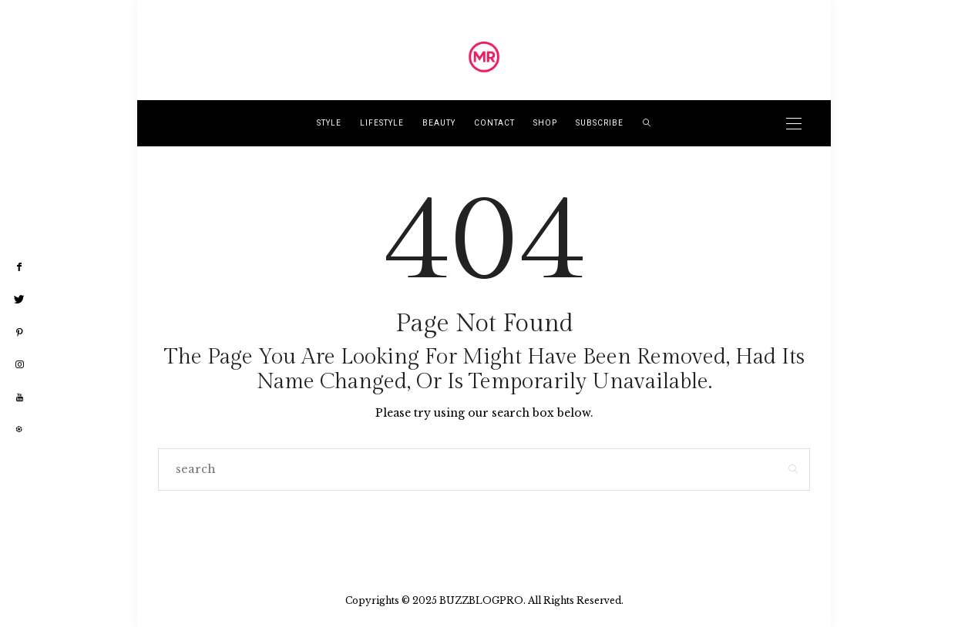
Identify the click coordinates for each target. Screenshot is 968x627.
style (329, 123)
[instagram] (19, 365)
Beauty (438, 123)
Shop (545, 123)
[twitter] (19, 299)
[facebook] (19, 267)
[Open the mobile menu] (794, 123)
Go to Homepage (484, 529)
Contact (494, 123)
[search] (647, 123)
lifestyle (382, 123)
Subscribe (599, 123)
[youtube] (19, 398)
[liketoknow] (19, 430)
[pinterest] (19, 333)
